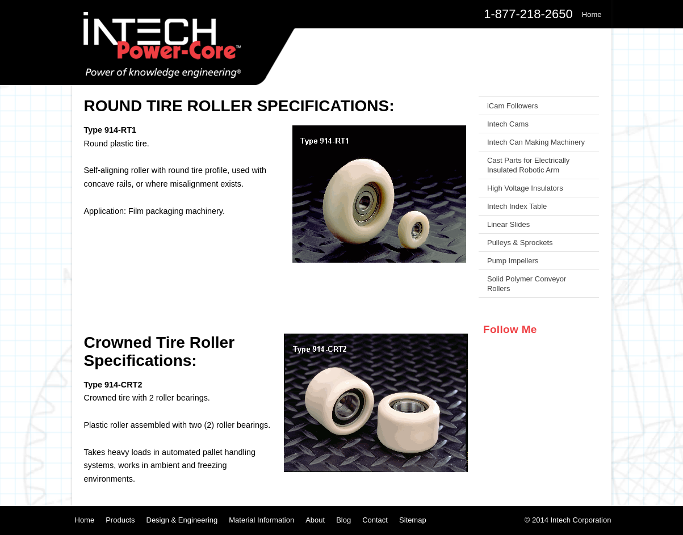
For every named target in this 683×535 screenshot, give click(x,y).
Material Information (261, 520)
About (315, 520)
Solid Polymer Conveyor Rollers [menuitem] (526, 284)
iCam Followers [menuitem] (512, 106)
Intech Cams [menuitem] (508, 124)
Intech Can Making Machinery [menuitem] (536, 142)
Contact (375, 520)
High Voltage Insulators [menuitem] (525, 188)
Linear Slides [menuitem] (508, 224)
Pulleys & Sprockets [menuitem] (520, 242)
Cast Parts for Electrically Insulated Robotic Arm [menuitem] (528, 165)
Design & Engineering (182, 520)
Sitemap (412, 520)
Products (120, 520)
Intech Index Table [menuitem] (517, 206)
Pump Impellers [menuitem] (512, 260)
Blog (343, 520)
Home (85, 520)
